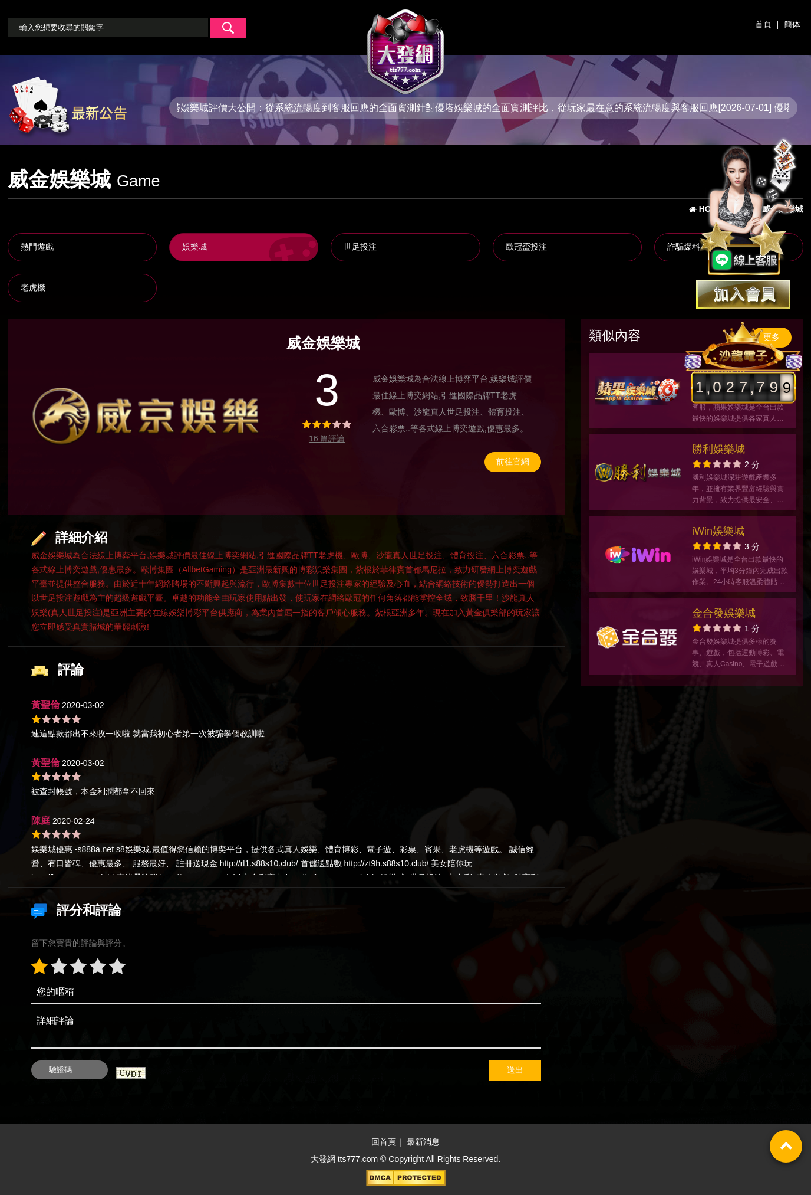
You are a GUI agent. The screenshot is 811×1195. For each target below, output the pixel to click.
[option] (146, 416)
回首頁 (383, 1142)
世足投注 (360, 246)
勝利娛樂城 (718, 449)
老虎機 (33, 287)
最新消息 (423, 1142)
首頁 (763, 24)
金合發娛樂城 (724, 613)
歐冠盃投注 (526, 246)
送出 (515, 1070)
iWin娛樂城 (718, 531)
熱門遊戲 (37, 246)
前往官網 (512, 461)
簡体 (792, 24)
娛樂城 (194, 246)
